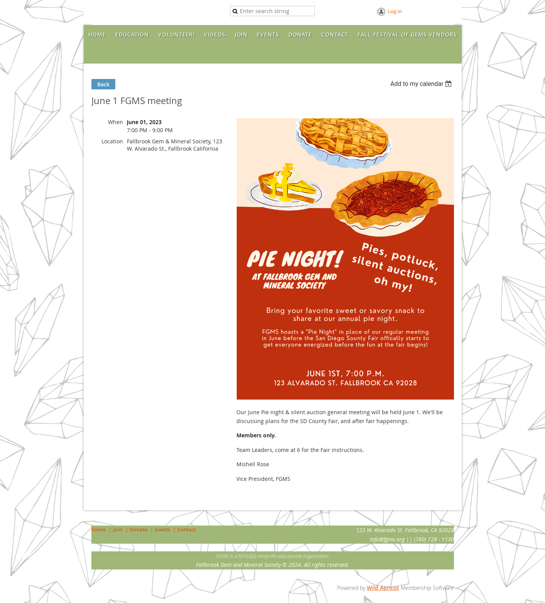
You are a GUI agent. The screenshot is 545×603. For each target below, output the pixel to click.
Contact (186, 529)
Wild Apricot (383, 587)
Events (162, 529)
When (115, 122)
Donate (138, 529)
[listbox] (422, 84)
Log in (395, 11)
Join (117, 529)
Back (103, 84)
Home (98, 529)
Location (112, 141)
